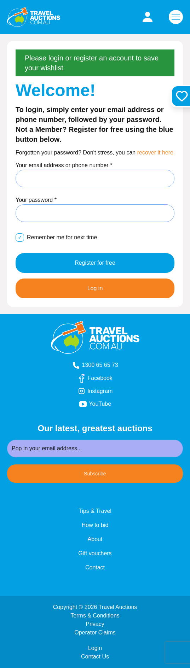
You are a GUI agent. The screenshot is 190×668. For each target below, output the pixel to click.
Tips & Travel (95, 511)
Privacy (95, 624)
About (95, 539)
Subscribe (95, 473)
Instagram (101, 391)
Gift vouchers (94, 553)
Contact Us (95, 657)
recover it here (155, 153)
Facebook (101, 378)
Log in (95, 288)
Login (95, 648)
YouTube (105, 404)
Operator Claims (94, 632)
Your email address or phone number (64, 165)
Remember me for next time (62, 237)
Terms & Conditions (95, 616)
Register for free (95, 263)
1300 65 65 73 (95, 365)
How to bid (95, 525)
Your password (36, 200)
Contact (95, 567)
